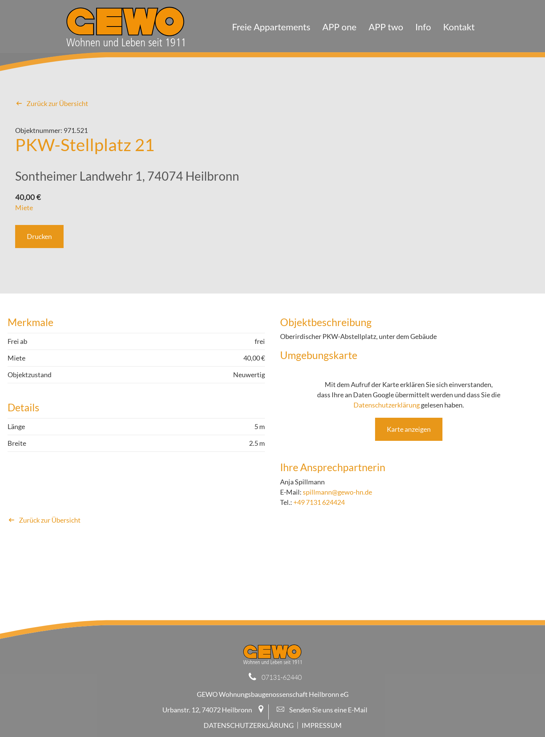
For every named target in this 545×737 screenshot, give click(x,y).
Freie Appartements (271, 26)
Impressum (322, 725)
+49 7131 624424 (319, 502)
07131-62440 (282, 677)
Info (423, 26)
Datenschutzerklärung (386, 405)
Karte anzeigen (409, 429)
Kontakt (459, 26)
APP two (386, 26)
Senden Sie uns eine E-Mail (322, 710)
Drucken (39, 236)
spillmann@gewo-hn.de (337, 492)
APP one (339, 26)
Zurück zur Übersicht (51, 103)
